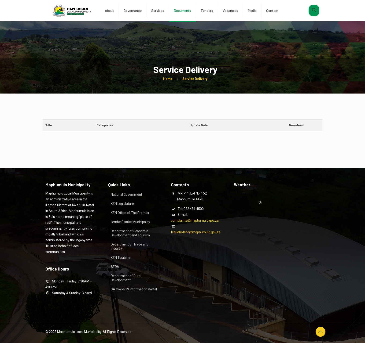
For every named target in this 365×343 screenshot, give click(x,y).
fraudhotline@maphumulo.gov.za (196, 232)
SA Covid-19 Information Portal (134, 289)
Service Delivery (194, 79)
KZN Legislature (122, 204)
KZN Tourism (120, 258)
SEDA (115, 267)
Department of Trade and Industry (129, 246)
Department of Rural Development (126, 278)
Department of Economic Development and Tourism (130, 233)
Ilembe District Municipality (130, 222)
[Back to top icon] (320, 332)
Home (168, 79)
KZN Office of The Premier (130, 213)
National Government (126, 194)
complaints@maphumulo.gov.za (195, 220)
